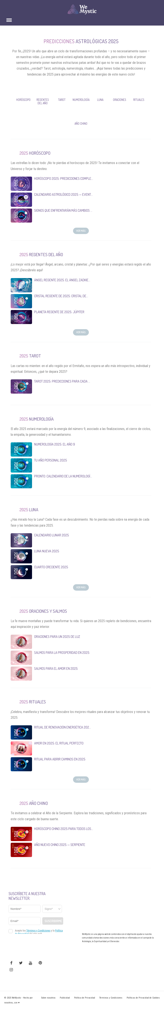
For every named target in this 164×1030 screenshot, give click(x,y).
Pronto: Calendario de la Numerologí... (63, 476)
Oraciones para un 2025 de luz (57, 636)
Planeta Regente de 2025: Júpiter (59, 312)
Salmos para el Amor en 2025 (56, 668)
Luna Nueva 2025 (46, 551)
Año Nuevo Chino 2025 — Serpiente (59, 845)
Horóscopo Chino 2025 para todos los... (63, 829)
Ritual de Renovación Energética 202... (62, 727)
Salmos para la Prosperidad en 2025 (61, 652)
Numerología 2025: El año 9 (54, 444)
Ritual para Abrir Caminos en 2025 (59, 759)
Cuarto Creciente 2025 (51, 567)
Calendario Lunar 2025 (51, 535)
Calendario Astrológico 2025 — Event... (63, 194)
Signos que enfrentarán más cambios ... (63, 210)
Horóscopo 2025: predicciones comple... (63, 178)
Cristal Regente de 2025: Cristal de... (61, 296)
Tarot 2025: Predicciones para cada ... (62, 381)
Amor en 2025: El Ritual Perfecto (58, 743)
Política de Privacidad (84, 997)
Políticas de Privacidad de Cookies (143, 997)
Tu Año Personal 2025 (50, 460)
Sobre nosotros (48, 997)
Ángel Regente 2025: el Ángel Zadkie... (62, 280)
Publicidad (65, 997)
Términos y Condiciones (110, 997)
